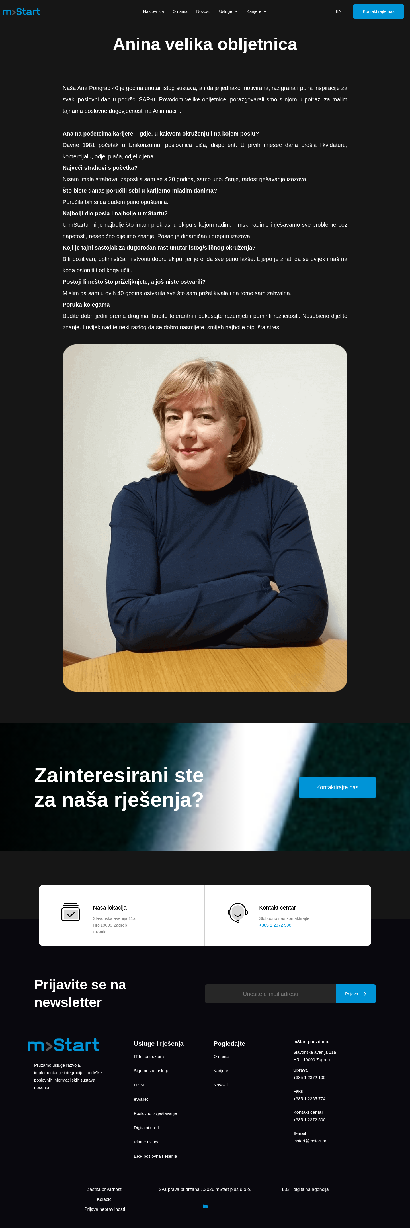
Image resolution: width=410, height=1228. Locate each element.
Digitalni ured (146, 1127)
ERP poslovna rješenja (155, 1156)
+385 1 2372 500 (309, 1119)
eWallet (141, 1099)
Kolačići (104, 1199)
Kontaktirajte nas (379, 11)
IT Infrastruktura (149, 1056)
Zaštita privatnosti (104, 1189)
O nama (180, 11)
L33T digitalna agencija (305, 1189)
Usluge (228, 11)
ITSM (139, 1084)
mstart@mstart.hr (309, 1140)
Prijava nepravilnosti (104, 1209)
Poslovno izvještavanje (155, 1113)
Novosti (203, 11)
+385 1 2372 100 (309, 1077)
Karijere (257, 11)
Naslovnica (153, 11)
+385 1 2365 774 (309, 1098)
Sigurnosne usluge (151, 1070)
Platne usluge (147, 1141)
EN (339, 11)
